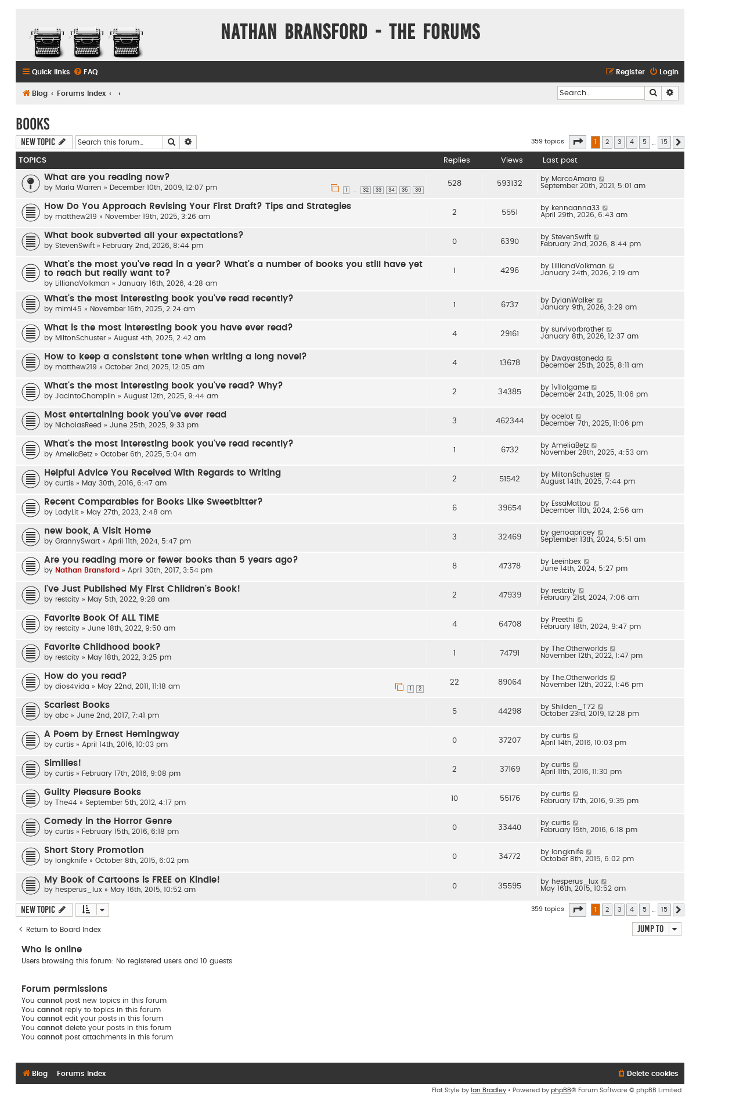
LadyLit (66, 512)
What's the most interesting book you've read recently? (169, 298)
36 (418, 190)
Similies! (62, 763)
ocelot (562, 416)
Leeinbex (566, 561)
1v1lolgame (570, 387)
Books (32, 124)
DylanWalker (572, 300)
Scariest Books (77, 705)
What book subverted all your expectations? (144, 235)
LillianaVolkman (82, 283)
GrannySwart (77, 541)
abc (61, 715)
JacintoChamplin (85, 396)
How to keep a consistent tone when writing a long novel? (175, 356)
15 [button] (664, 142)
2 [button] (607, 142)
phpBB (561, 1090)
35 (405, 190)
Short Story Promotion (94, 850)
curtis (64, 483)
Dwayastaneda (577, 358)
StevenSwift (75, 245)
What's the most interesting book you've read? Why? (163, 386)
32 (366, 190)
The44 (66, 802)
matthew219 (76, 216)
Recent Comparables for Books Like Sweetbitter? (153, 502)
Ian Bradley (488, 1090)
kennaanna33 (575, 207)
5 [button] (645, 142)
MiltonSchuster (80, 337)
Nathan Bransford (87, 570)
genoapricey (573, 532)
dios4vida (72, 686)
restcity (67, 599)
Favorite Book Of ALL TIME (101, 618)
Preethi (563, 619)
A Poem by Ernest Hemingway (111, 734)
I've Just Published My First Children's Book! (142, 589)
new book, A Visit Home (97, 531)
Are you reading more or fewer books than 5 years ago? (171, 560)
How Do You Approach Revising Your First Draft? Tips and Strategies (197, 206)
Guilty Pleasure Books (92, 792)
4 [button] (632, 142)
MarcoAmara (573, 178)
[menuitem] (85, 72)
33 (378, 190)
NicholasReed (78, 425)
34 (391, 190)
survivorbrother (577, 329)
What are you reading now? (107, 177)
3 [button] (619, 142)
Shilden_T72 (573, 706)
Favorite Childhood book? (102, 647)
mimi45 (68, 308)
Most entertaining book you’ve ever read (135, 415)
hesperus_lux (78, 889)
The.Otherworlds (579, 648)
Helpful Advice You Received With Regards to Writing (162, 473)
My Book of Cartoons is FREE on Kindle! (132, 880)
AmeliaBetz (73, 454)
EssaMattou (571, 503)
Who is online (51, 949)
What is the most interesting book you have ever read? (168, 327)
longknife (71, 860)
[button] (577, 142)
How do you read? (85, 676)
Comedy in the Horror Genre (108, 821)
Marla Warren (78, 187)
